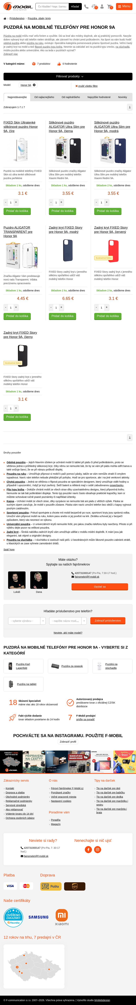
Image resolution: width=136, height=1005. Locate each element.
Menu (124, 6)
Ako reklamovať (14, 809)
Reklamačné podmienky (19, 801)
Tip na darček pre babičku (110, 792)
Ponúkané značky (61, 792)
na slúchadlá (122, 46)
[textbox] (27, 620)
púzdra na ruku (35, 43)
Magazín (56, 824)
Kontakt (10, 788)
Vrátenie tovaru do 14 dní (19, 813)
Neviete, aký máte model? (68, 632)
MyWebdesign (102, 1000)
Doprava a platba (15, 792)
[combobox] (27, 621)
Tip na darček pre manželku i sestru (112, 803)
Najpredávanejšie (17, 97)
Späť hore (9, 549)
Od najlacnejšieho (44, 97)
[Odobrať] (28, 85)
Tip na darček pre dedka (109, 796)
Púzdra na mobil (12, 35)
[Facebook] (88, 849)
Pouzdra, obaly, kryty (39, 18)
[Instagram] (97, 849)
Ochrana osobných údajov (20, 818)
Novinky (122, 97)
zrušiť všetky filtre (87, 86)
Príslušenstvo (17, 18)
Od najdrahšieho (71, 97)
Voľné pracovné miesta (63, 796)
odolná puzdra (11, 43)
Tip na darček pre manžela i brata (111, 811)
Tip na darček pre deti (108, 788)
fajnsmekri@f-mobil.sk (85, 576)
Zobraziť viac (11, 54)
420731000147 (94, 573)
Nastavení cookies (61, 801)
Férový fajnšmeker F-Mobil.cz (67, 788)
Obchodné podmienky (18, 796)
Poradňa (55, 820)
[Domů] (4, 18)
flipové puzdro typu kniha (48, 46)
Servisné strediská (16, 805)
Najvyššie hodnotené (98, 97)
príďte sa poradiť (85, 719)
